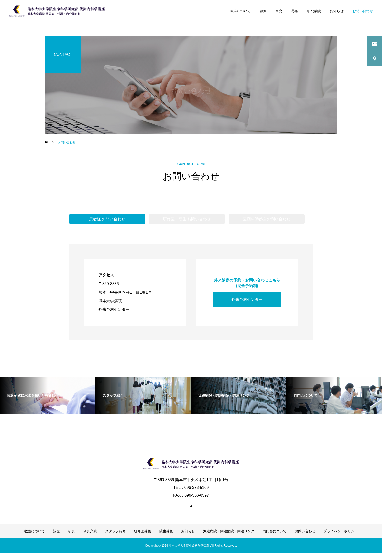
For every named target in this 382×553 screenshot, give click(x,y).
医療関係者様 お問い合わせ (266, 219)
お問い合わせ (363, 11)
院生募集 (166, 531)
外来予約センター (247, 299)
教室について (240, 11)
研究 (279, 11)
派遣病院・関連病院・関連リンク (228, 531)
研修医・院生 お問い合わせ (187, 219)
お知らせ (337, 11)
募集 (294, 11)
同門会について (274, 531)
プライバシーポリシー (341, 531)
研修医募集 (142, 531)
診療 (263, 11)
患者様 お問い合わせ (107, 219)
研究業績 (314, 11)
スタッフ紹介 (115, 531)
